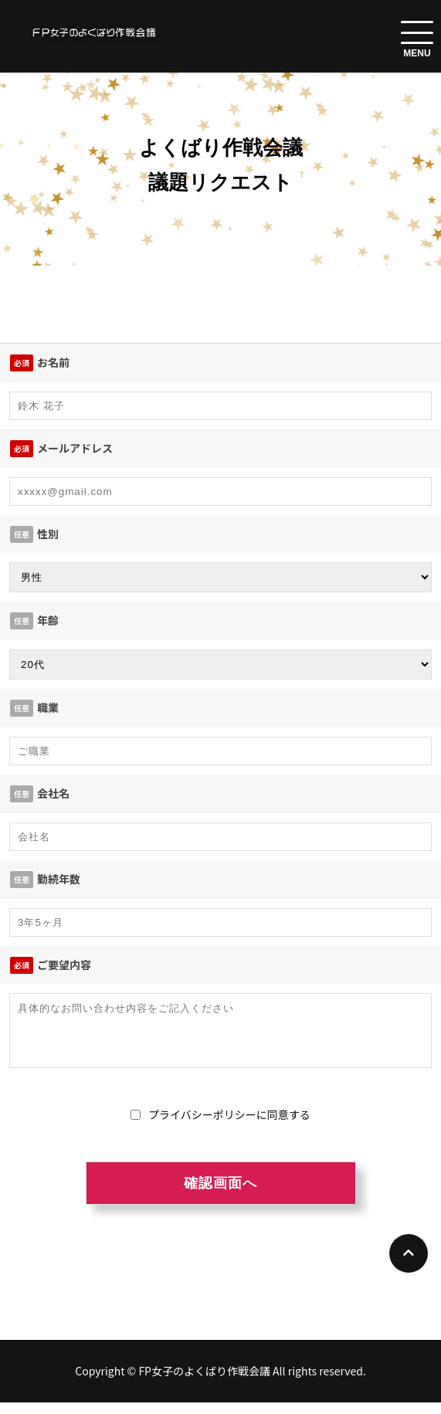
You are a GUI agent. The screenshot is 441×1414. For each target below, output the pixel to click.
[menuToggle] (417, 32)
